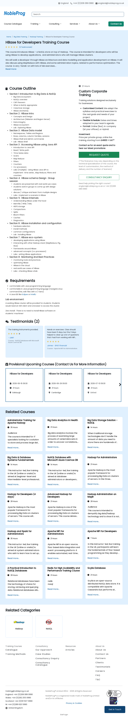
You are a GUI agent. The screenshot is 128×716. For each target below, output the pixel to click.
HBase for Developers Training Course (60, 37)
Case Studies (43, 654)
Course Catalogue (13, 23)
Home (8, 37)
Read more (11, 69)
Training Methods (16, 654)
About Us (93, 23)
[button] (119, 384)
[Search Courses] (78, 14)
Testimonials (103, 666)
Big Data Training (20, 37)
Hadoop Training (36, 37)
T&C (98, 679)
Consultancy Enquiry (47, 658)
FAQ (98, 675)
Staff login (64, 715)
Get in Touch (115, 709)
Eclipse (25, 294)
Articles (70, 649)
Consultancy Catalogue (43, 663)
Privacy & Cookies (74, 703)
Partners (101, 658)
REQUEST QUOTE (99, 155)
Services (74, 23)
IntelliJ (33, 294)
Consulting (54, 23)
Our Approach (44, 649)
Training (34, 23)
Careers (100, 671)
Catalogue (12, 649)
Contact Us (116, 23)
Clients (100, 662)
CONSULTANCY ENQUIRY (99, 177)
